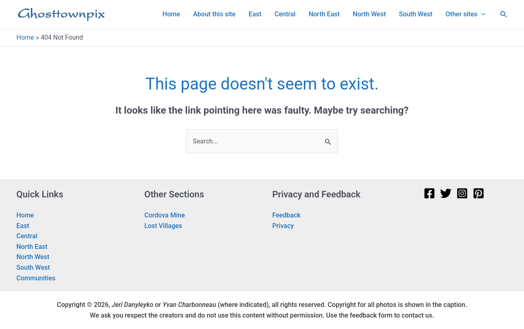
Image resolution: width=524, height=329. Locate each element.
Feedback (286, 215)
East (22, 226)
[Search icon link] (504, 14)
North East (31, 247)
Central (26, 236)
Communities (36, 278)
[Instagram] (462, 193)
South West (33, 268)
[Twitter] (446, 193)
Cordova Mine (165, 215)
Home (25, 215)
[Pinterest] (478, 193)
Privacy (283, 226)
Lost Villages (163, 226)
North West (33, 257)
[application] (481, 14)
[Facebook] (429, 193)
